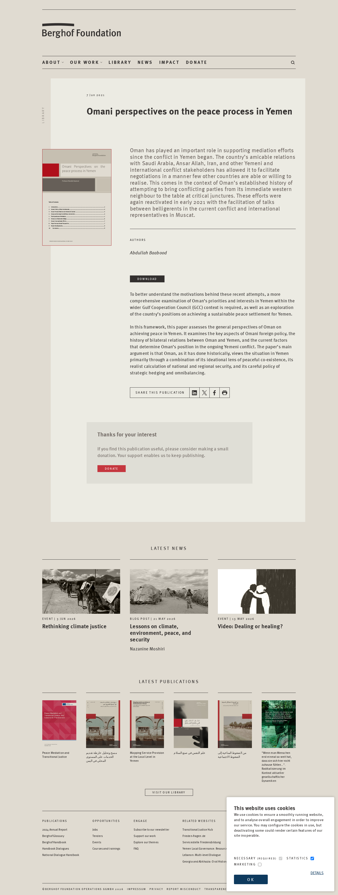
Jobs (95, 829)
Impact (169, 62)
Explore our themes (146, 842)
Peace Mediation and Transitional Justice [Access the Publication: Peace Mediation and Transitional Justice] (55, 755)
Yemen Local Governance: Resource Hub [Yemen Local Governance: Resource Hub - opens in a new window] (207, 848)
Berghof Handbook (54, 842)
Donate (196, 62)
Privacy (156, 889)
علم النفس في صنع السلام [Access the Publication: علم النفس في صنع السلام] (189, 753)
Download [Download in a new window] (147, 279)
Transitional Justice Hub (197, 829)
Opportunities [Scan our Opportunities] (106, 821)
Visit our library (168, 792)
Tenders (97, 836)
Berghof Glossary (53, 836)
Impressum (136, 889)
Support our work (145, 836)
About (51, 62)
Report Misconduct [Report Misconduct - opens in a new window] (184, 889)
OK (250, 879)
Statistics (297, 858)
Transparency (216, 889)
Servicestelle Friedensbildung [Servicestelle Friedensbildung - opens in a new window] (201, 842)
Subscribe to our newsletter (151, 829)
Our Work (84, 62)
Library (120, 62)
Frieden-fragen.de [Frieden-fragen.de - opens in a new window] (193, 836)
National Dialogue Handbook (60, 855)
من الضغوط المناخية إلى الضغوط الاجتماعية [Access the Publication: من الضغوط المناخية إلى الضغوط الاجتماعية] (232, 755)
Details (317, 872)
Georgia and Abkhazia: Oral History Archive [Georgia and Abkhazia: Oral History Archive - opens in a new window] (209, 861)
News (145, 62)
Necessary (255, 858)
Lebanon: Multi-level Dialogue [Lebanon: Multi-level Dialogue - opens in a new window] (201, 855)
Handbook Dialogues (55, 848)
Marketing (245, 864)
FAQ (136, 848)
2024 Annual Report (54, 829)
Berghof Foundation (81, 30)
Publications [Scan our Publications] (54, 821)
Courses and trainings (106, 848)
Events (96, 842)
